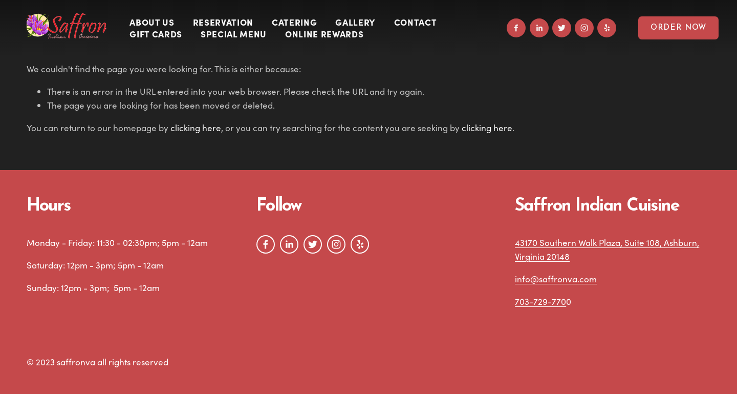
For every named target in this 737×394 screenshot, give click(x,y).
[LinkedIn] (539, 27)
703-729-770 (540, 301)
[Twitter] (561, 27)
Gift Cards (155, 33)
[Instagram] (584, 27)
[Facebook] (516, 27)
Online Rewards (324, 33)
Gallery (355, 22)
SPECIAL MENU (234, 33)
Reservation (223, 22)
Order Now (678, 28)
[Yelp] (606, 27)
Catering (294, 22)
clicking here (195, 128)
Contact (415, 22)
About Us (151, 22)
